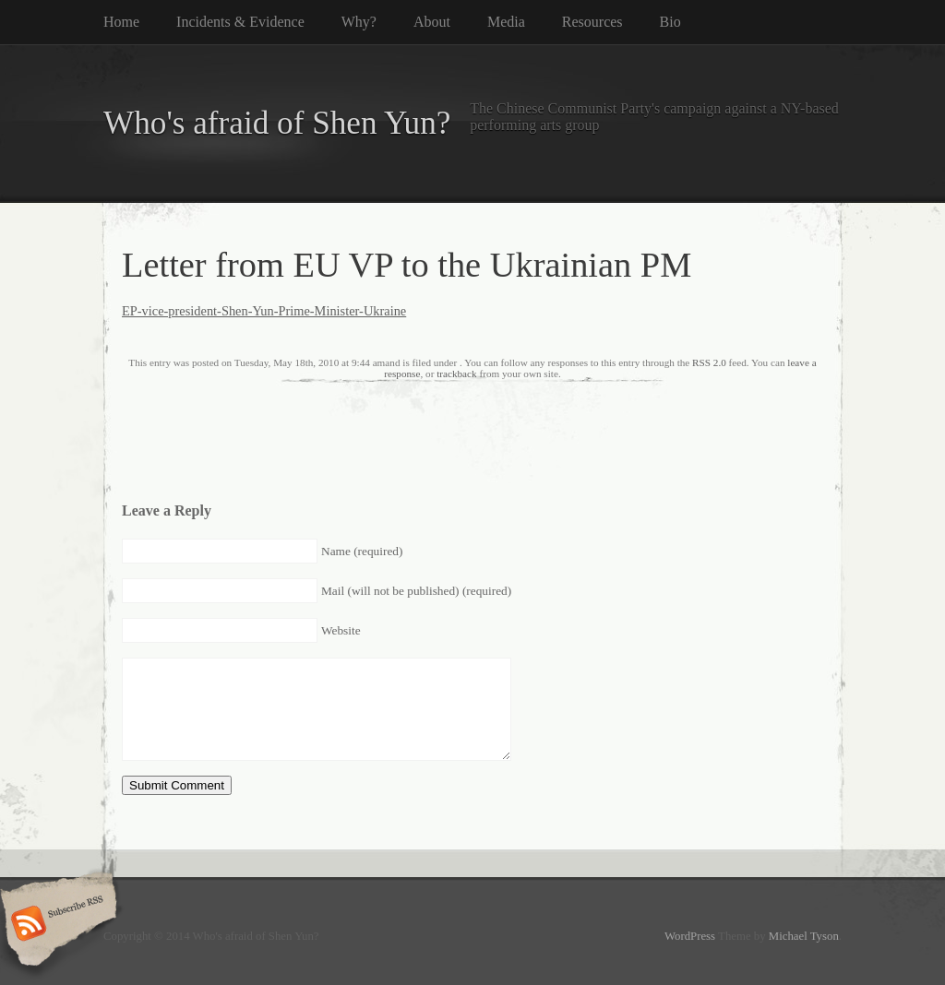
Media (506, 22)
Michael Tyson (804, 936)
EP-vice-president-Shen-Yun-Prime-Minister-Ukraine (264, 310)
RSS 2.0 (709, 362)
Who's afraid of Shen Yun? (276, 123)
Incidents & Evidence (240, 22)
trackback (456, 373)
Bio (670, 22)
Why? (359, 22)
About (431, 22)
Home (121, 22)
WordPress (689, 936)
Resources (592, 22)
